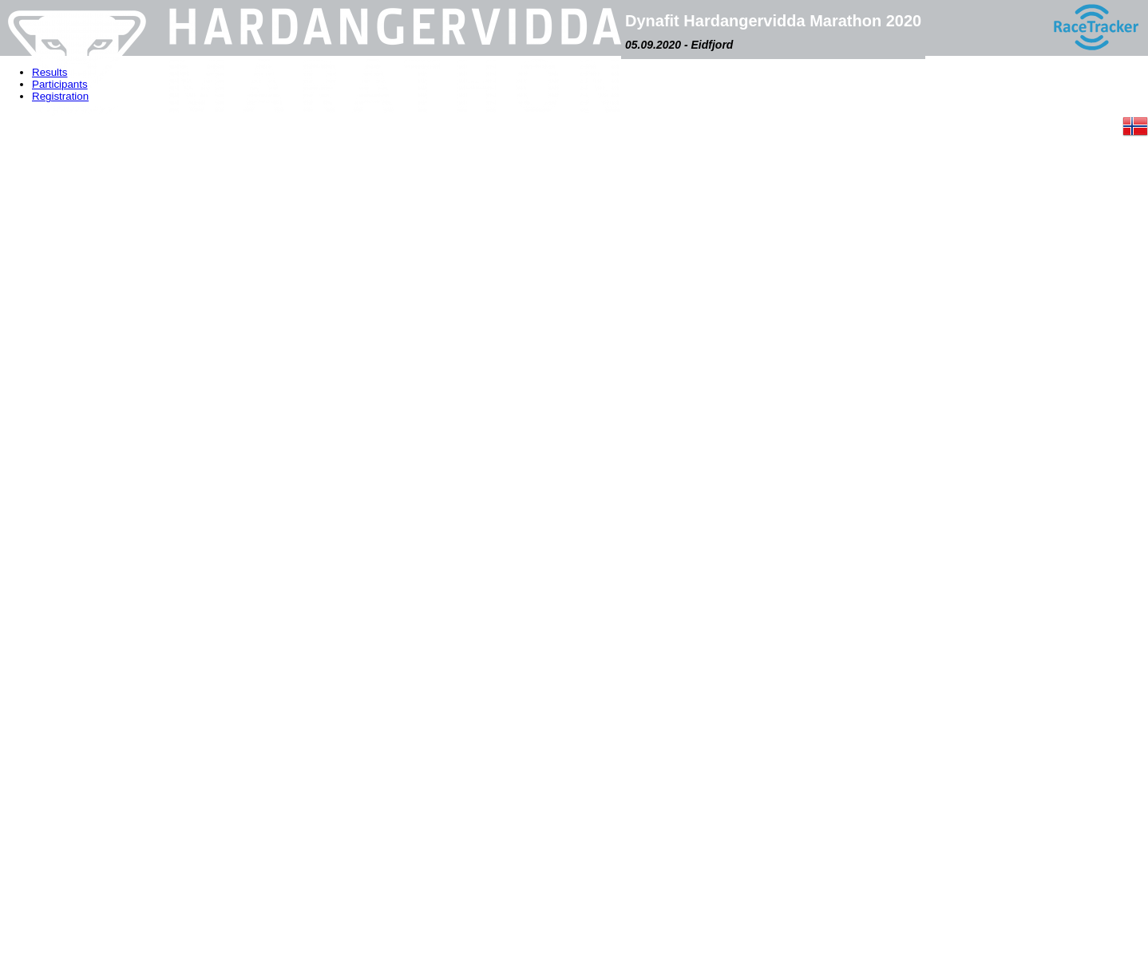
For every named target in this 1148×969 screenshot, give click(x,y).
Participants (60, 84)
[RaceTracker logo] (1095, 28)
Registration (60, 96)
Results (49, 72)
